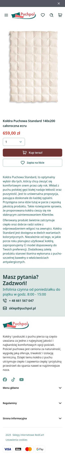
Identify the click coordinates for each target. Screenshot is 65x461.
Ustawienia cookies (16, 439)
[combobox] (14, 142)
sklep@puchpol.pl (22, 308)
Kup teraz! (32, 153)
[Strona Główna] (23, 15)
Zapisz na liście (32, 163)
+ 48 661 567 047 (21, 300)
